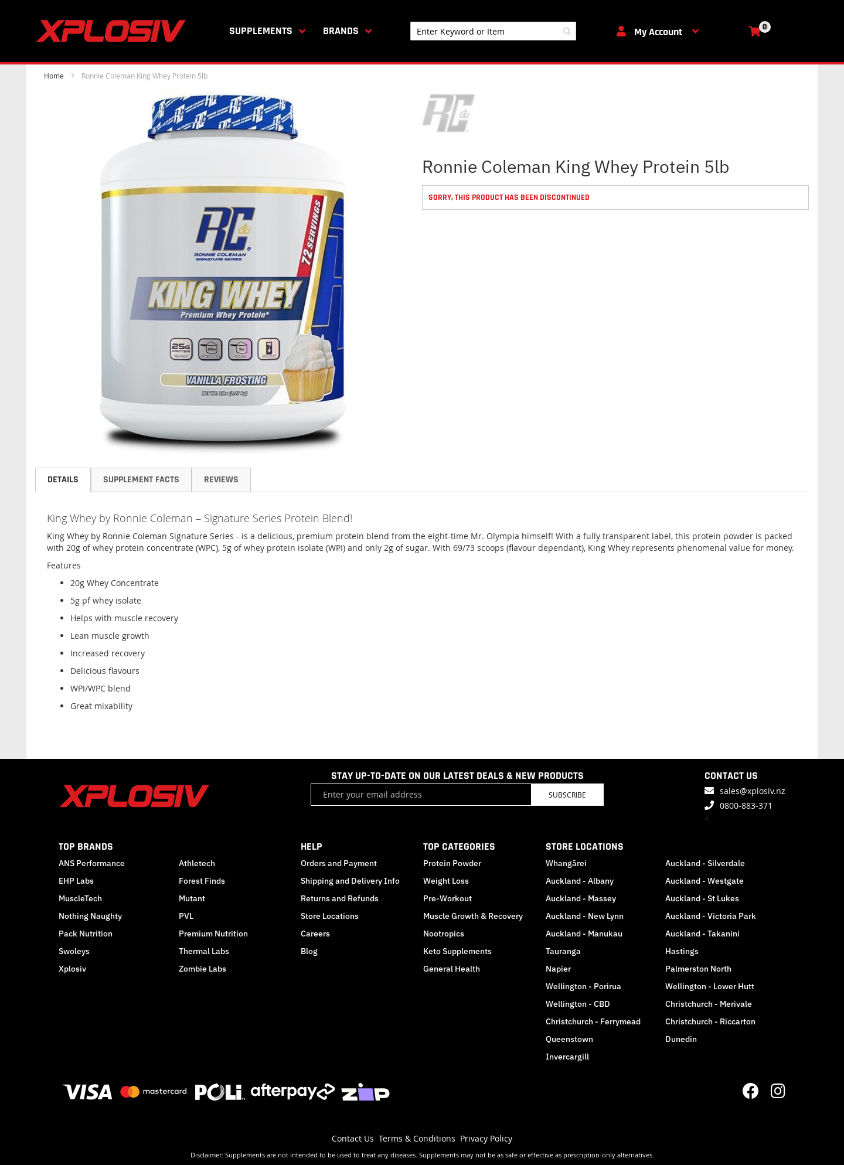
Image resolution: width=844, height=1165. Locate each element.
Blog (309, 951)
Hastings (682, 951)
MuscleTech (80, 898)
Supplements (260, 31)
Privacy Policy (486, 1138)
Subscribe (567, 794)
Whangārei (566, 863)
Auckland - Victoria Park (710, 916)
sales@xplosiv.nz (752, 790)
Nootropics (443, 933)
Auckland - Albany (580, 881)
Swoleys (74, 951)
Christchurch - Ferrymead (593, 1021)
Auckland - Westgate (704, 881)
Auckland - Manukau (584, 933)
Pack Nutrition (86, 933)
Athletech (197, 863)
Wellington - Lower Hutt (709, 986)
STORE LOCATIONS (585, 846)
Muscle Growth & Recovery (473, 916)
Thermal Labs (204, 951)
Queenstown (569, 1039)
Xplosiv (72, 968)
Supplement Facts (141, 480)
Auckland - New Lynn (585, 916)
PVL (186, 916)
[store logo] (113, 31)
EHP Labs (76, 881)
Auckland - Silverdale (705, 863)
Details (63, 480)
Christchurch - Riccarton (710, 1021)
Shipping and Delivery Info (350, 881)
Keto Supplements (457, 951)
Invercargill (567, 1056)
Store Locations (330, 916)
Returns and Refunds (340, 898)
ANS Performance (92, 863)
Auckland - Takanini (702, 933)
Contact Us (353, 1138)
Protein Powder (452, 863)
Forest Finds (202, 881)
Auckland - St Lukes (702, 898)
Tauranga (563, 951)
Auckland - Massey (581, 898)
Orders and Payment (339, 863)
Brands (341, 31)
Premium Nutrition (213, 933)
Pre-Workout (447, 898)
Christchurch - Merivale (708, 1004)
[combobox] (493, 31)
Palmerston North (698, 968)
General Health (451, 968)
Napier (558, 968)
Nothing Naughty (90, 916)
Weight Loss (446, 881)
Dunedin (681, 1039)
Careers (315, 933)
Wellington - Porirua (583, 986)
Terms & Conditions (417, 1138)
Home (54, 75)
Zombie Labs (202, 968)
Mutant (192, 898)
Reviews (221, 480)
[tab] (63, 480)
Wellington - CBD (578, 1004)
